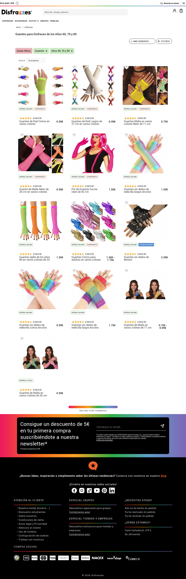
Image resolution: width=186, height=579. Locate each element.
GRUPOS (44, 21)
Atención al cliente (169, 3)
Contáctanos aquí (79, 512)
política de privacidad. (104, 440)
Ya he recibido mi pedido (139, 515)
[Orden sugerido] (142, 41)
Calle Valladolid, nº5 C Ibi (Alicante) (138, 532)
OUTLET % (34, 21)
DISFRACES (7, 21)
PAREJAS (54, 21)
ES (184, 3)
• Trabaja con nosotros (30, 539)
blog (164, 476)
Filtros (165, 41)
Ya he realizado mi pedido (140, 512)
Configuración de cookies (34, 535)
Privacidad (40, 523)
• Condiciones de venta (30, 519)
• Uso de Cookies (26, 531)
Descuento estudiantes (32, 512)
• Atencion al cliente (29, 527)
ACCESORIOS (21, 21)
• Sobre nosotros (27, 515)
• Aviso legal (24, 523)
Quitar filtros (24, 51)
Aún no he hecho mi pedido (140, 508)
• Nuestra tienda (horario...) (33, 508)
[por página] (36, 60)
